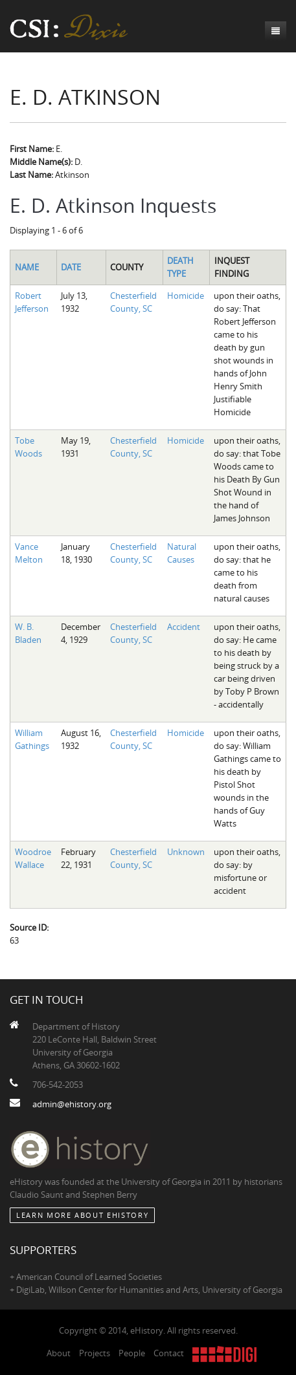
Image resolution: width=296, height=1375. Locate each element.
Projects (94, 1353)
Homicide (185, 295)
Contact (169, 1353)
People (132, 1353)
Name (27, 267)
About (59, 1353)
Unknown (186, 852)
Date (71, 267)
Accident (183, 627)
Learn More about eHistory (82, 1215)
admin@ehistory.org (71, 1104)
